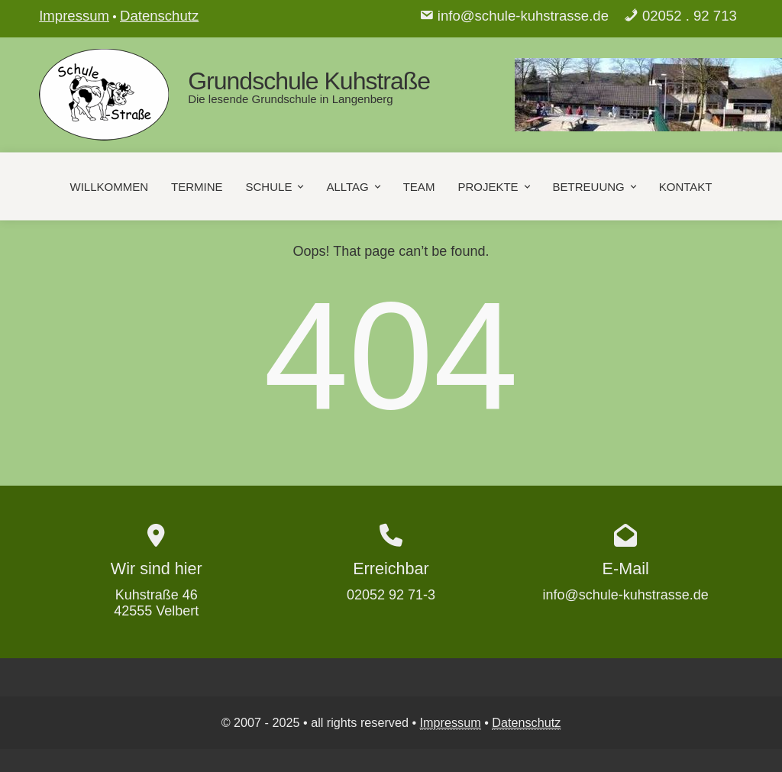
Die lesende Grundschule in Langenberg (290, 99)
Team (419, 185)
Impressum (74, 16)
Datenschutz (159, 16)
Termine (197, 185)
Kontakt (686, 185)
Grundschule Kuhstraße (309, 81)
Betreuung (596, 185)
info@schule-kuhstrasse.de (523, 16)
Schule (276, 185)
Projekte (494, 185)
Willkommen (109, 185)
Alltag (354, 185)
